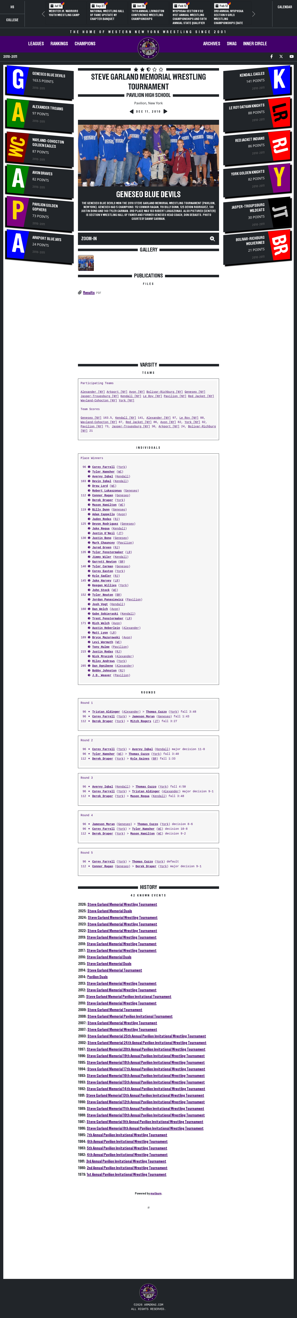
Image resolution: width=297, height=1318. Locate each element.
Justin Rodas (102, 652)
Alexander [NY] (93, 392)
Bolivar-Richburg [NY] (164, 392)
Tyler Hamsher (103, 472)
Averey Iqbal (102, 477)
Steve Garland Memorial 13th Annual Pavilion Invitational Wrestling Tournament (145, 1095)
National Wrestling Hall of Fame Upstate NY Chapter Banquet (107, 15)
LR (128, 552)
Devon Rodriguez (105, 524)
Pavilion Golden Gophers (45, 207)
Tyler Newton (102, 595)
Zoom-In (89, 238)
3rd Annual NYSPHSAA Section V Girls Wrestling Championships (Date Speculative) (228, 19)
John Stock (101, 590)
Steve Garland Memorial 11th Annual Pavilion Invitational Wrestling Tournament (145, 1109)
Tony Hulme (101, 647)
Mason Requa (139, 796)
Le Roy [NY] (152, 396)
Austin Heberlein (106, 628)
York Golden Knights (247, 172)
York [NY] (126, 401)
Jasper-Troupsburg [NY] (100, 396)
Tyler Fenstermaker (107, 552)
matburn (155, 1193)
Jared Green (101, 548)
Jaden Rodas (101, 519)
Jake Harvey (101, 581)
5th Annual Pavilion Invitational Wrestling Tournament (127, 1148)
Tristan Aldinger (106, 712)
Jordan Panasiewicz (107, 600)
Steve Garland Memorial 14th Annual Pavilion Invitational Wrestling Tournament (146, 1089)
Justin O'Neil (103, 533)
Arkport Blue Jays (46, 238)
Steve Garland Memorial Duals (109, 911)
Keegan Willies (104, 585)
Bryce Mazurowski (106, 638)
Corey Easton (102, 571)
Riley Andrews (103, 661)
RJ (116, 519)
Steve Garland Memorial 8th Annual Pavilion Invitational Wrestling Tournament (145, 1128)
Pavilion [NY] (175, 396)
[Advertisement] (40, 301)
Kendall (123, 477)
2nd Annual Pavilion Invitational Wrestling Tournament (127, 1168)
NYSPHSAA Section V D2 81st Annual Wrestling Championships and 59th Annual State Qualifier (190, 17)
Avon (121, 514)
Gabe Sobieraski (105, 614)
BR (122, 562)
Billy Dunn (101, 510)
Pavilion (125, 543)
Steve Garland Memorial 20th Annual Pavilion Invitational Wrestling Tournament (146, 1049)
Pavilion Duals (97, 977)
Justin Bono (101, 538)
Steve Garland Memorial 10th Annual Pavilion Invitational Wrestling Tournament (146, 1115)
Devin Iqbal (101, 481)
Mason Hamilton (104, 505)
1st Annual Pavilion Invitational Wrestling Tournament (126, 1174)
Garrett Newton (104, 562)
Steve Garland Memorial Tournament (114, 970)
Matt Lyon (100, 633)
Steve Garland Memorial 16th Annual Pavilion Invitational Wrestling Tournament (146, 1076)
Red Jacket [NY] (201, 396)
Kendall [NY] (130, 396)
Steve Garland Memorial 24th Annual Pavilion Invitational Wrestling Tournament (146, 1043)
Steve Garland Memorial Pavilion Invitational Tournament (128, 997)
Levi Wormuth (102, 642)
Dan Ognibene (102, 666)
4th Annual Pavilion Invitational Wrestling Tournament (127, 1155)
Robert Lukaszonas (107, 491)
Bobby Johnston (104, 671)
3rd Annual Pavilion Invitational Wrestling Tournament (126, 1161)
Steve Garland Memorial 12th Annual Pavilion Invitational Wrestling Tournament (146, 1102)
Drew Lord (100, 486)
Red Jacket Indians (249, 139)
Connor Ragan (102, 496)
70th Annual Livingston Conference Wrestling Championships (147, 15)
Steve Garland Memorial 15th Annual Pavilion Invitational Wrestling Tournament (146, 1082)
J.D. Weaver (101, 675)
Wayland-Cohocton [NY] (99, 401)
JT (120, 533)
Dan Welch (100, 609)
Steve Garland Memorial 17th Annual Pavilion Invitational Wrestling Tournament (146, 1069)
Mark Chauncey (103, 543)
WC (120, 472)
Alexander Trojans (47, 108)
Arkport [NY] (117, 392)
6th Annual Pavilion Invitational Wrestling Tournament (127, 1142)
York (121, 467)
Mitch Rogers (140, 721)
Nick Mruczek (102, 656)
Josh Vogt (100, 604)
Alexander (131, 628)
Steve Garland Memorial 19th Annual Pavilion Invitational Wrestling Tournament (146, 1056)
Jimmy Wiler (101, 557)
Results (89, 293)
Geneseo (131, 491)
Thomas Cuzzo (156, 712)
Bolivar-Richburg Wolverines (250, 240)
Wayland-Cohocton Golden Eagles (48, 143)
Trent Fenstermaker (107, 619)
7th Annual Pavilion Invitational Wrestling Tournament (127, 1135)
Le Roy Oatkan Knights (247, 106)
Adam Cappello (103, 514)
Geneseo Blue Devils (48, 74)
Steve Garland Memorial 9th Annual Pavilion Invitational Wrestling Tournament (145, 1122)
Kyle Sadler (101, 576)
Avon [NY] (137, 392)
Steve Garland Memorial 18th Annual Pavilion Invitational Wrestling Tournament (146, 1062)
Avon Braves (42, 173)
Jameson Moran (143, 717)
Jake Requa (101, 529)
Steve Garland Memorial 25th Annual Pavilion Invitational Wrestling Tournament (146, 1036)
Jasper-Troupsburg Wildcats (248, 208)
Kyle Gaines (139, 759)
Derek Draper (102, 500)
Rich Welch (101, 623)
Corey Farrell (103, 467)
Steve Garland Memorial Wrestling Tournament (122, 904)
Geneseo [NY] (195, 392)
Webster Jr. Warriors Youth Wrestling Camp (64, 13)
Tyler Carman (102, 567)
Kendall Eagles (252, 74)
